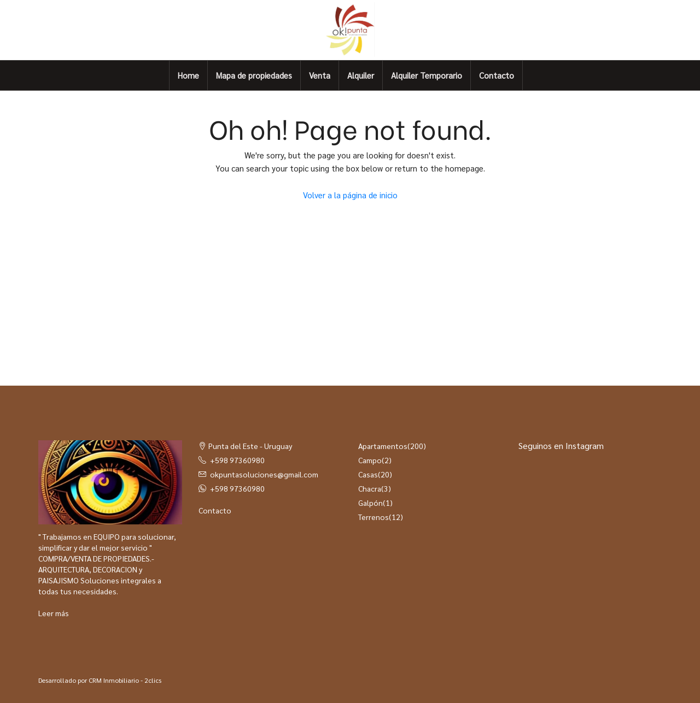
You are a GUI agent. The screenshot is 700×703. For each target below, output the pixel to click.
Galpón (370, 502)
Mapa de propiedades (254, 75)
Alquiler (360, 75)
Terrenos (373, 517)
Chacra (369, 488)
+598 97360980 (237, 460)
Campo (370, 460)
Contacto (496, 75)
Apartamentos (382, 446)
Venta (319, 75)
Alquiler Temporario (426, 75)
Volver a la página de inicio (350, 195)
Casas (368, 474)
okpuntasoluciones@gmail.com (264, 474)
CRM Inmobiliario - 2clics (125, 680)
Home (188, 75)
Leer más (53, 613)
